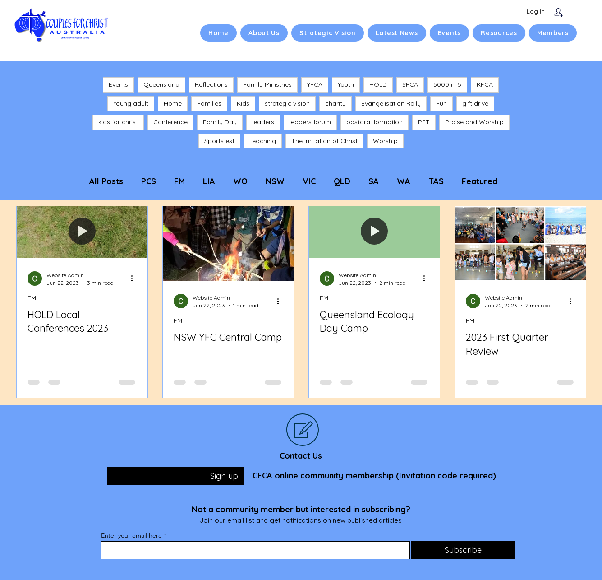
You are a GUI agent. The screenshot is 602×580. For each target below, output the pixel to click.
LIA (209, 181)
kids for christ (118, 122)
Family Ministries (267, 84)
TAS (436, 181)
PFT (424, 122)
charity (335, 103)
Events (118, 84)
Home (173, 103)
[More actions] (135, 278)
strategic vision (287, 103)
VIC (309, 181)
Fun (441, 103)
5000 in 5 (447, 84)
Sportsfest (219, 141)
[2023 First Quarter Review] (520, 243)
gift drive (475, 103)
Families (209, 103)
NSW (275, 181)
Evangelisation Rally (391, 103)
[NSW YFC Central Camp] (228, 243)
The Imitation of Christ (324, 141)
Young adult (130, 103)
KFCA (485, 84)
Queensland (161, 84)
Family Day (220, 122)
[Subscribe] (558, 12)
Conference (170, 122)
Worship (385, 141)
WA (403, 181)
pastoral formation (374, 122)
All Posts (106, 181)
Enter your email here (131, 535)
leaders (263, 122)
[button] (264, 33)
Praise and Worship (474, 122)
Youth (346, 84)
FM (179, 181)
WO (240, 181)
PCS (148, 181)
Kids (243, 103)
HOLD (378, 84)
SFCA (410, 84)
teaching (263, 141)
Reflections (211, 84)
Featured (479, 181)
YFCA (314, 84)
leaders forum (310, 122)
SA (373, 181)
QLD (342, 181)
